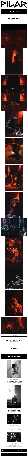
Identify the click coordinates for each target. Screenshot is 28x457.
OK (14, 455)
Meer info (23, 451)
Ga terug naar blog (14, 348)
